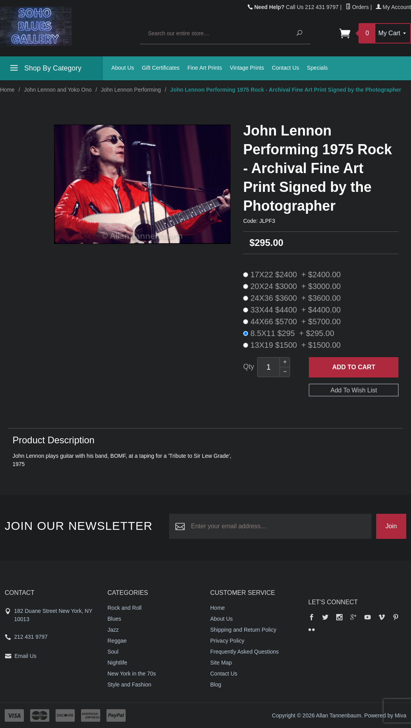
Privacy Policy (227, 641)
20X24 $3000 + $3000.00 (292, 286)
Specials (317, 68)
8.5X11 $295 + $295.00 (288, 333)
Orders (357, 7)
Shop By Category (44, 69)
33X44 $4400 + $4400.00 (292, 309)
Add (353, 367)
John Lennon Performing (131, 90)
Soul (113, 652)
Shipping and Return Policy (243, 630)
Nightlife (118, 662)
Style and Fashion (129, 684)
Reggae (117, 641)
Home (7, 90)
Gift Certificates (160, 68)
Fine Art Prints (204, 68)
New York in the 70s (132, 673)
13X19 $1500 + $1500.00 (292, 345)
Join (391, 526)
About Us (123, 68)
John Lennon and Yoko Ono (58, 90)
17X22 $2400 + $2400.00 (292, 274)
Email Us (25, 656)
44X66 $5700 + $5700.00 (292, 321)
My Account (393, 7)
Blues (114, 619)
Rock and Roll (125, 608)
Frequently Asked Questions (244, 652)
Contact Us (285, 68)
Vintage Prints (247, 68)
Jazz (113, 630)
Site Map (221, 662)
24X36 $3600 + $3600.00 (292, 298)
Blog (215, 684)
